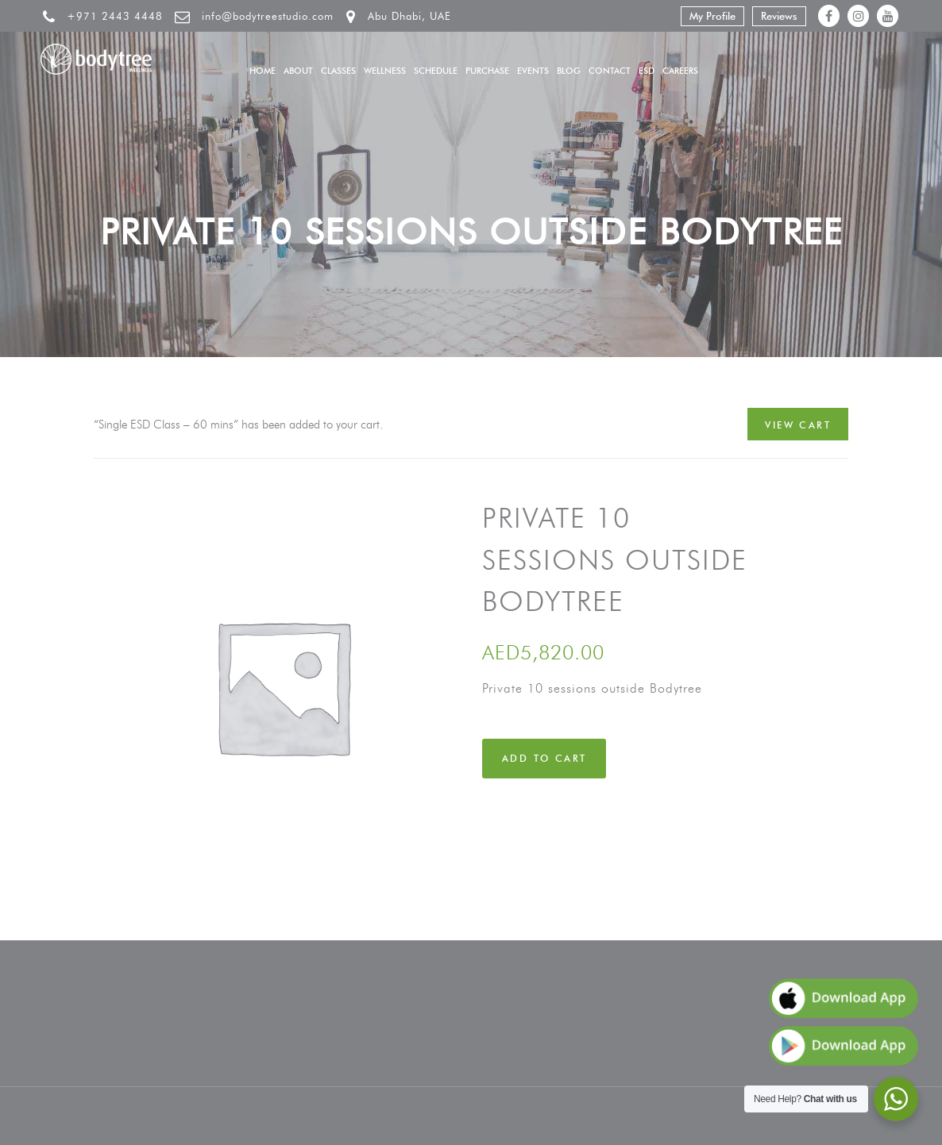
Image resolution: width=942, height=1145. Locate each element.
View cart (798, 425)
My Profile (712, 16)
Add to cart (544, 758)
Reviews (779, 16)
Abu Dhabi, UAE (409, 16)
